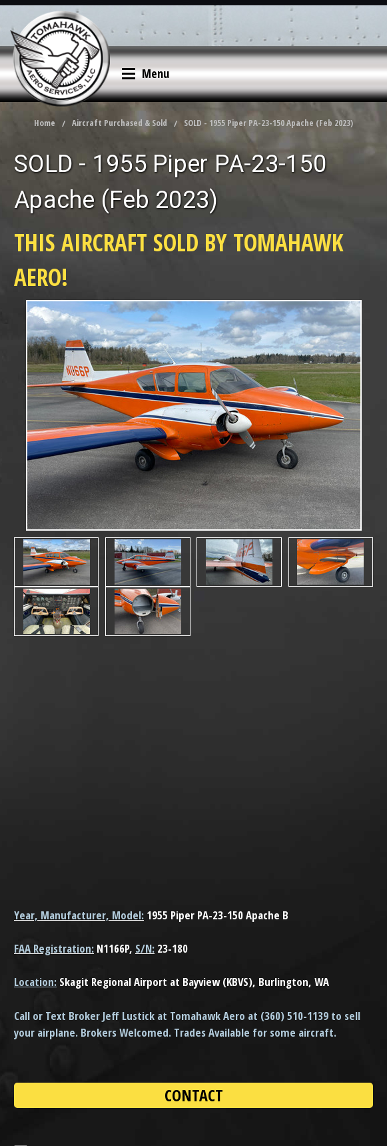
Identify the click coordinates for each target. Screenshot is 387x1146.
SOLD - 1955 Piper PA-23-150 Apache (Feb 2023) (268, 123)
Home (44, 123)
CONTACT (194, 1095)
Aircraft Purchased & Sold (119, 123)
